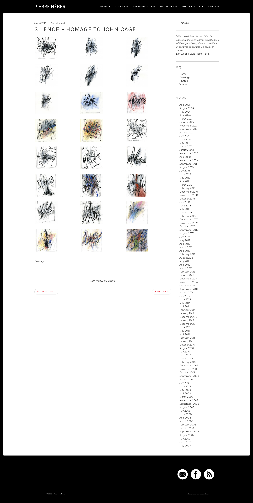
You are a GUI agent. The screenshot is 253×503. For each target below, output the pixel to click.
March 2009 (186, 396)
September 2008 (189, 403)
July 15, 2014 (40, 23)
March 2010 (186, 358)
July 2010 (184, 351)
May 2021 (184, 142)
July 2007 (184, 438)
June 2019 (185, 174)
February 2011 (187, 337)
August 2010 (186, 348)
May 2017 (184, 240)
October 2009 (187, 372)
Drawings (39, 261)
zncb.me (205, 494)
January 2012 (186, 320)
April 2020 (185, 157)
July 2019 (184, 170)
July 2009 (184, 383)
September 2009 (189, 376)
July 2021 (184, 136)
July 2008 (185, 410)
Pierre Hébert (51, 6)
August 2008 (186, 407)
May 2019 (184, 177)
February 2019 (187, 188)
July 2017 (184, 237)
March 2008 (186, 421)
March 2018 (186, 212)
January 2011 (186, 341)
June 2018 (185, 205)
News (105, 6)
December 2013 (188, 316)
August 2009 (186, 379)
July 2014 (184, 296)
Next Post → (162, 291)
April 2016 (184, 250)
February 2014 (187, 310)
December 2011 (188, 323)
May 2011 (184, 330)
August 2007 (186, 435)
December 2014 (188, 278)
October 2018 (187, 198)
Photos (183, 80)
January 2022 (186, 122)
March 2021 (185, 146)
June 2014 (185, 299)
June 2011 (184, 327)
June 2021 (185, 139)
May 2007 (185, 445)
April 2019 (184, 181)
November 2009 (188, 369)
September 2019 (188, 163)
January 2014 (186, 313)
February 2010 (187, 362)
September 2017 (188, 230)
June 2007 (185, 442)
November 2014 (188, 282)
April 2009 (185, 393)
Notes (182, 74)
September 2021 (188, 129)
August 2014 (186, 292)
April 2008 (185, 417)
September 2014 (188, 289)
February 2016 (187, 254)
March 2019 (186, 184)
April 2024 (185, 115)
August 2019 (186, 167)
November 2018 (188, 195)
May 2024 (185, 111)
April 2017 (184, 243)
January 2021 (186, 149)
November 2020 (188, 153)
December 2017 (188, 219)
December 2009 (188, 365)
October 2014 (187, 285)
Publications (192, 6)
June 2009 (185, 386)
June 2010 (185, 355)
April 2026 (184, 104)
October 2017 (187, 226)
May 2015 (184, 261)
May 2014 (184, 303)
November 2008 (189, 400)
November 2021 (188, 125)
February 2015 (187, 271)
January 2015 (186, 275)
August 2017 (186, 233)
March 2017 (186, 247)
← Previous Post (46, 291)
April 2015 (184, 264)
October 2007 (187, 428)
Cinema (121, 6)
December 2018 (188, 191)
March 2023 (186, 118)
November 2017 (188, 223)
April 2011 (184, 334)
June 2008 (185, 414)
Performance (144, 6)
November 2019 (188, 160)
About (213, 6)
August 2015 (186, 257)
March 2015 (185, 268)
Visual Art (168, 6)
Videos (183, 84)
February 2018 (187, 216)
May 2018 (184, 209)
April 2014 (184, 306)
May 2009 (185, 389)
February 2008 (187, 424)
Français (183, 22)
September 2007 (189, 431)
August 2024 (186, 108)
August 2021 (186, 132)
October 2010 (187, 344)
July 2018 (184, 202)
